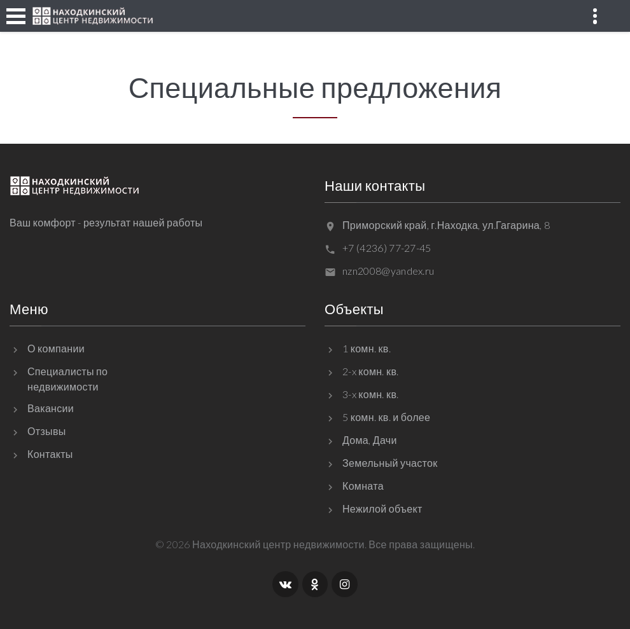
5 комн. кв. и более (386, 417)
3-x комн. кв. (370, 394)
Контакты (50, 454)
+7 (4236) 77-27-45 (386, 248)
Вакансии (50, 408)
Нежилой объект (382, 508)
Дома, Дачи (369, 440)
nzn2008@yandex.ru (388, 271)
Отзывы (46, 431)
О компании (56, 348)
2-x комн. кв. (370, 371)
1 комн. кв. (366, 348)
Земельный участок (390, 463)
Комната (363, 486)
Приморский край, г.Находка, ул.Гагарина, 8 (446, 225)
